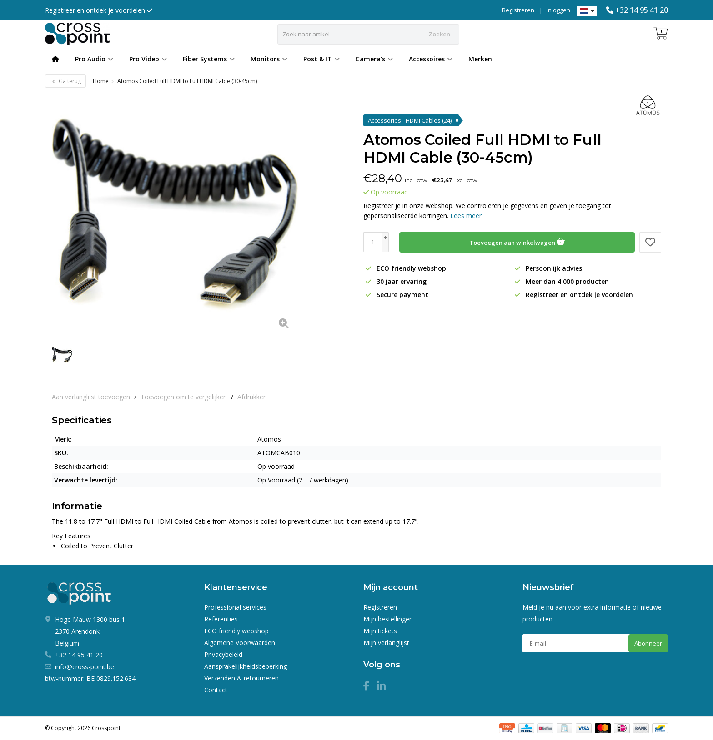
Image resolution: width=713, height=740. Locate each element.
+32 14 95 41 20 (641, 10)
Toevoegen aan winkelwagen (517, 241)
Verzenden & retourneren (241, 678)
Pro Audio (94, 59)
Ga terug (65, 81)
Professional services (235, 607)
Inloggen (558, 10)
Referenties (221, 619)
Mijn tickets (380, 630)
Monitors (269, 59)
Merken (480, 59)
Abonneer (648, 643)
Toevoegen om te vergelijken (184, 396)
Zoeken (439, 34)
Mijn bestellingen (388, 619)
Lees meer (466, 215)
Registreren (518, 10)
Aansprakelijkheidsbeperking (245, 666)
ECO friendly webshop (236, 630)
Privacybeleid (223, 654)
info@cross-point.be (84, 666)
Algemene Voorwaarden (239, 642)
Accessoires (430, 59)
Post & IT (321, 59)
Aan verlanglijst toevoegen (91, 396)
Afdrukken (252, 396)
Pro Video (148, 59)
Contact (215, 689)
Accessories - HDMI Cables (410, 120)
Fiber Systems (209, 59)
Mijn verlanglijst (386, 642)
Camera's (374, 59)
